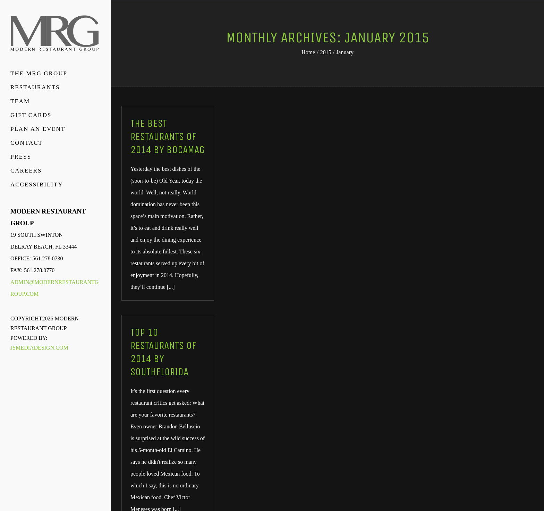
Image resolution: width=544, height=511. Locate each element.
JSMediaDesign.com (39, 348)
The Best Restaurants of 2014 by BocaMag (167, 136)
